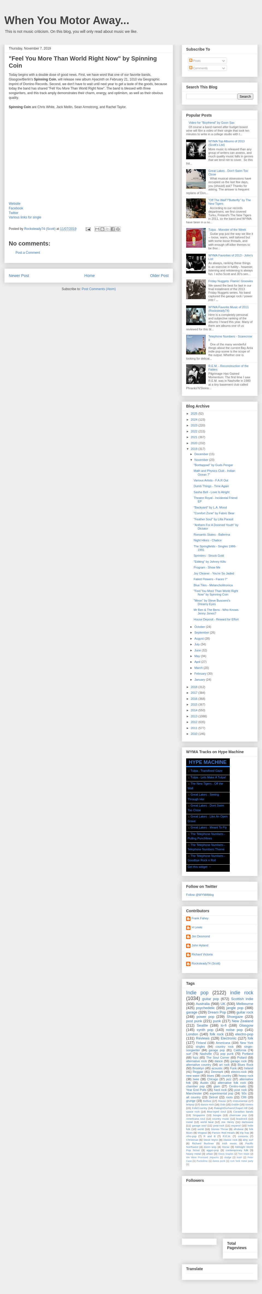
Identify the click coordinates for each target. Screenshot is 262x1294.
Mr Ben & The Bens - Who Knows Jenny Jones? (215, 611)
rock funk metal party (241, 1161)
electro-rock (238, 1071)
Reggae (198, 1071)
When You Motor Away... (66, 20)
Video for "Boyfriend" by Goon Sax (211, 122)
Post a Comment (28, 253)
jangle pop (234, 1008)
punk (217, 1021)
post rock (240, 1089)
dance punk (219, 1161)
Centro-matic (237, 1086)
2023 (194, 425)
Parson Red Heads (223, 1132)
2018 (194, 687)
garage (191, 1012)
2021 (194, 437)
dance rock (207, 1104)
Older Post (159, 275)
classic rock (231, 1139)
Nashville (206, 1053)
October (200, 626)
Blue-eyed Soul (216, 1111)
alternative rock (196, 1061)
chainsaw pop (238, 1115)
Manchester (194, 1093)
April (197, 661)
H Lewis (197, 927)
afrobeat (238, 1129)
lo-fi (224, 1025)
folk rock (217, 1034)
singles (200, 1046)
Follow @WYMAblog (200, 894)
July (197, 644)
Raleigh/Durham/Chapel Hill (231, 1108)
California (240, 1050)
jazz (228, 1079)
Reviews (203, 1038)
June (198, 650)
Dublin (235, 1104)
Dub (222, 1104)
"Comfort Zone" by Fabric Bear (213, 513)
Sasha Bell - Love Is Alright (211, 492)
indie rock (241, 992)
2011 (194, 728)
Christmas (192, 1139)
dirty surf (248, 1139)
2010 (194, 733)
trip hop (244, 1132)
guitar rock (244, 1012)
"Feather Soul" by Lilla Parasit (213, 519)
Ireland (248, 1068)
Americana (223, 1042)
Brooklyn (198, 1068)
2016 (194, 698)
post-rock (218, 1125)
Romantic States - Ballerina (211, 534)
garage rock (239, 1061)
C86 (243, 1097)
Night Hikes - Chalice (207, 540)
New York (246, 1042)
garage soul (199, 1125)
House (222, 1100)
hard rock (220, 1089)
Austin (204, 1082)
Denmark (217, 1071)
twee (196, 1079)
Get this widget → (199, 866)
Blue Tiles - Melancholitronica (213, 585)
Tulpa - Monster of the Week (227, 229)
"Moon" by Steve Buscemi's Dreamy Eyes (211, 602)
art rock (224, 1064)
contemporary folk (237, 1150)
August (199, 638)
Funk (233, 1068)
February (200, 673)
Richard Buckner (203, 1143)
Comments (198, 68)
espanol (236, 1125)
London (192, 1034)
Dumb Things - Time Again (211, 486)
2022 (194, 431)
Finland (201, 1042)
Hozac (226, 1146)
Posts (195, 60)
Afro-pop (191, 1136)
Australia (203, 1004)
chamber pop (195, 1086)
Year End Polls (196, 1089)
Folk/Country (199, 1108)
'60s (244, 1093)
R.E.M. (227, 1136)
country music (220, 1118)
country (226, 1075)
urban (209, 1153)
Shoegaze (235, 1017)
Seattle (202, 1025)
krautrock (242, 1118)
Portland (247, 1053)
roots (229, 1097)
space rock (193, 1111)
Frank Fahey (200, 918)
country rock (225, 1046)
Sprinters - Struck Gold (208, 555)
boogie (217, 1115)
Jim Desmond (201, 936)
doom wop (210, 1146)
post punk (194, 1021)
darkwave (247, 1121)
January (200, 679)
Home (89, 275)
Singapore (199, 1115)
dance (219, 1061)
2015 (194, 704)
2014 (194, 710)
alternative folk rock (232, 1082)
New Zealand (242, 1021)
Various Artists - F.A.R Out (210, 480)
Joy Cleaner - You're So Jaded (213, 573)
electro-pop (244, 1034)
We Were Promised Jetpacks (202, 1157)
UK (223, 1004)
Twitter (13, 213)
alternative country (198, 1064)
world (200, 1129)
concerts (243, 1136)
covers (249, 1104)
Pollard (241, 1057)
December (201, 454)
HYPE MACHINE (208, 762)
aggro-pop (213, 1150)
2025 (194, 413)
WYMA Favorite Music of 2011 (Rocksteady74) (228, 308)
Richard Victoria (202, 954)
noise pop (234, 1030)
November (201, 459)
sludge (227, 1157)
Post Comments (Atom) (99, 289)
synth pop (205, 1030)
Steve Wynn (211, 1139)
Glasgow (246, 1025)
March (199, 667)
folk (250, 1038)
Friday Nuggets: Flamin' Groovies (230, 281)
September (202, 632)
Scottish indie (242, 999)
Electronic (229, 1038)
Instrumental (240, 1100)
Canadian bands (243, 1111)
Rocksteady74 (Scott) (206, 963)
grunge (190, 1100)
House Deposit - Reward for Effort (216, 619)
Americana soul (195, 1118)
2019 (194, 448)
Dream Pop (217, 1012)
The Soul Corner (217, 1057)
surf (188, 1053)
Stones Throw (219, 1129)
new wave (193, 1075)
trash (239, 1157)
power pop (205, 1017)
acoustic (217, 1068)
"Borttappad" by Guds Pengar (213, 465)
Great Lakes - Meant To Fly (208, 827)
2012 (194, 722)
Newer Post (19, 275)
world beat (206, 1121)
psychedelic (205, 1008)
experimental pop (221, 1093)
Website (14, 204)
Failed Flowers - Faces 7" (210, 579)
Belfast (207, 1100)
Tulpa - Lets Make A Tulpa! (208, 777)
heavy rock (246, 1075)
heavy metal (193, 1153)
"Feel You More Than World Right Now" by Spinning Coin (215, 592)
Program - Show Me (206, 567)
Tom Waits (243, 1154)
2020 (194, 443)
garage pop (217, 1050)
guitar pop (210, 999)
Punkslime (202, 1161)
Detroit (213, 1097)
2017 (194, 692)
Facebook (16, 208)
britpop (190, 1104)
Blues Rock (245, 1064)
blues (210, 1075)
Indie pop (197, 992)
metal (189, 1121)
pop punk (227, 1053)
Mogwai (202, 1132)
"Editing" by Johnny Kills (209, 561)
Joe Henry (227, 1121)
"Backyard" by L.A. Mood (210, 507)
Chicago (212, 1079)
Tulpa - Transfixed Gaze (206, 770)
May (197, 656)
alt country (193, 1097)
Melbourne (244, 1004)
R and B (210, 1136)
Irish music (229, 1143)
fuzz (195, 1057)
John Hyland (200, 945)
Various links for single (25, 217)
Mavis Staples (226, 1154)
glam (216, 1086)
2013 (194, 716)
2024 (194, 419)
